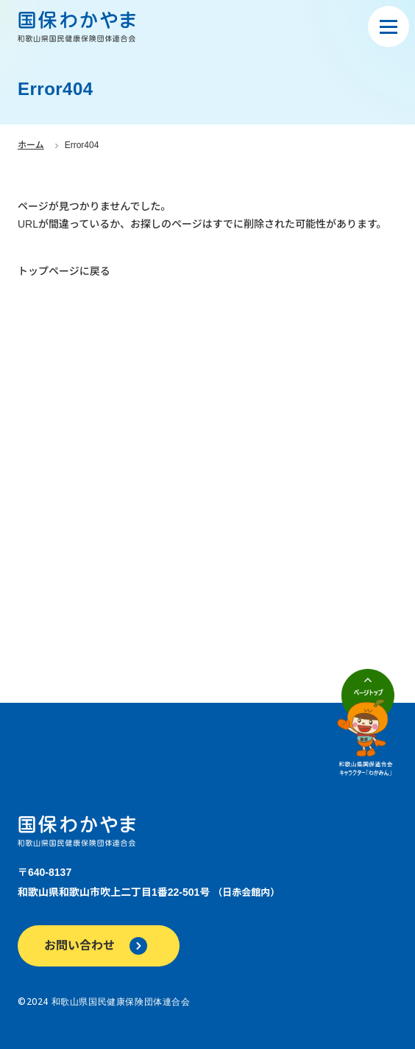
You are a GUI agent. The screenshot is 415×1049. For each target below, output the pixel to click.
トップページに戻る (64, 271)
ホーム (31, 145)
